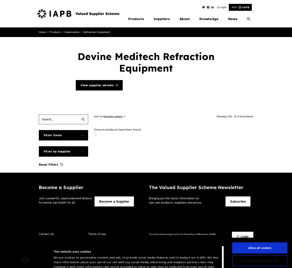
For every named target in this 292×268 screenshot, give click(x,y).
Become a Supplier (114, 201)
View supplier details (99, 85)
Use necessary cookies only (259, 233)
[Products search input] (58, 119)
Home (42, 32)
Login (221, 7)
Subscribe (238, 201)
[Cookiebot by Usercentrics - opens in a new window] (25, 260)
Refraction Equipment (96, 32)
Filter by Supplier (57, 151)
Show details (63, 256)
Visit (240, 7)
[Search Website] (248, 19)
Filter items (53, 135)
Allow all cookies (260, 220)
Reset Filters (51, 165)
